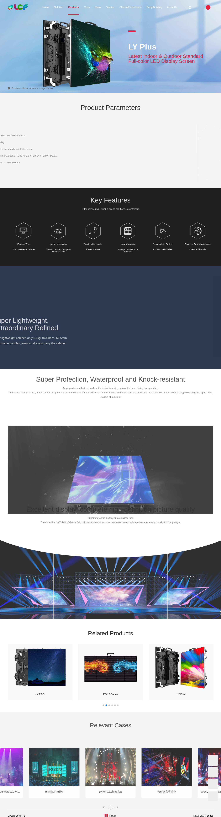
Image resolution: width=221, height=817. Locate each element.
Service (110, 7)
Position (16, 88)
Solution (58, 7)
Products (73, 7)
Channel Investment (130, 7)
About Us (172, 7)
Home (46, 7)
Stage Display (46, 88)
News (98, 7)
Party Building (154, 7)
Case (87, 7)
